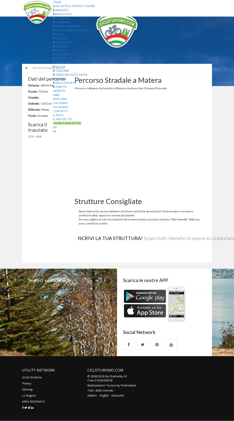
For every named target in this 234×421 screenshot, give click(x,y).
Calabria (61, 18)
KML (39, 136)
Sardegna (62, 62)
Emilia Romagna (66, 26)
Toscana (61, 70)
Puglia (59, 58)
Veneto (60, 86)
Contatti (60, 111)
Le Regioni (29, 395)
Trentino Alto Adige (70, 74)
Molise (59, 50)
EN (55, 127)
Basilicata (62, 14)
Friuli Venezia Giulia (70, 30)
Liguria (60, 38)
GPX (31, 136)
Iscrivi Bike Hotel (67, 123)
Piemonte (61, 54)
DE (55, 131)
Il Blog (58, 115)
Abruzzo (61, 10)
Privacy (26, 383)
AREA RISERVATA (33, 401)
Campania (61, 22)
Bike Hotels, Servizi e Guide (74, 6)
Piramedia (127, 385)
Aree (56, 95)
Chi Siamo (60, 103)
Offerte (59, 91)
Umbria (59, 78)
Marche (60, 46)
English (104, 395)
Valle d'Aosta (64, 82)
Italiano (92, 395)
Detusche (117, 395)
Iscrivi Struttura (32, 377)
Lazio (58, 34)
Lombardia (62, 42)
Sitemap (27, 389)
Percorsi (60, 99)
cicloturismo (47, 294)
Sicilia (59, 66)
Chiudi (57, 2)
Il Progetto (62, 119)
